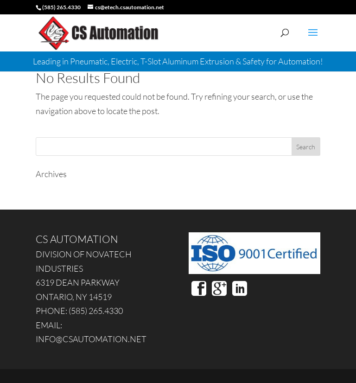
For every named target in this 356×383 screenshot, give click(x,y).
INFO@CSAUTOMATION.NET (91, 339)
